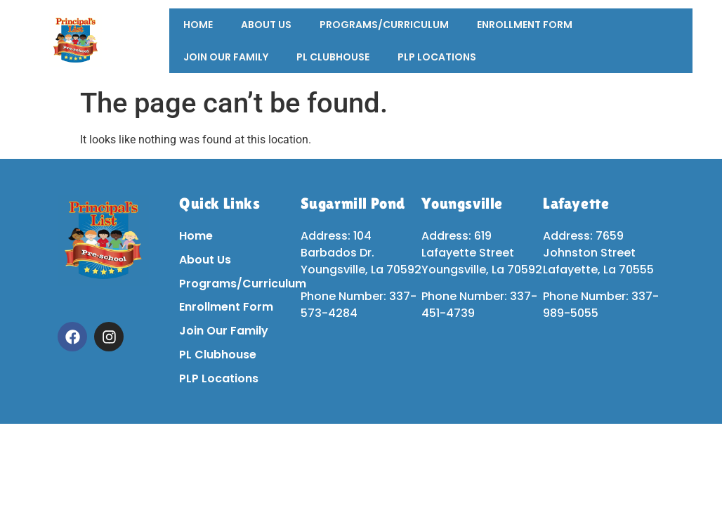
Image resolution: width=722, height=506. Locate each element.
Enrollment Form (524, 25)
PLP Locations (437, 57)
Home (198, 25)
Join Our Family (225, 57)
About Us (266, 25)
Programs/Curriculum (384, 25)
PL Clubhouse (332, 57)
